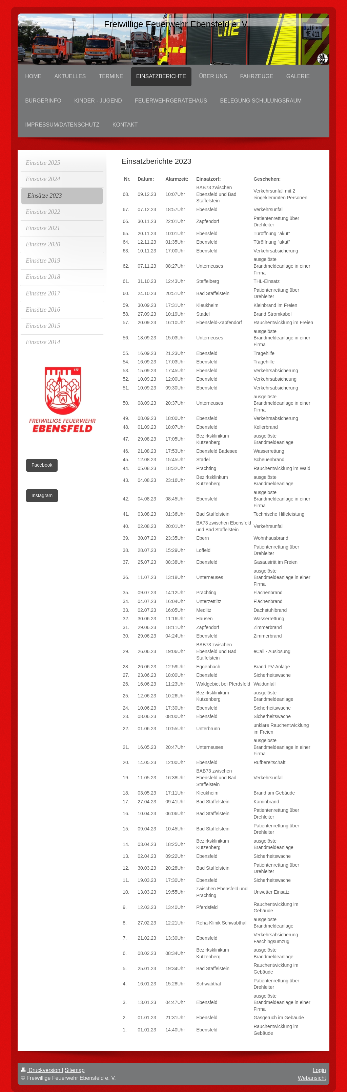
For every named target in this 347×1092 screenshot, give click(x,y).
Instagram (42, 495)
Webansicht (312, 1078)
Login (319, 1070)
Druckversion (41, 1070)
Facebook (42, 465)
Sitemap (75, 1070)
